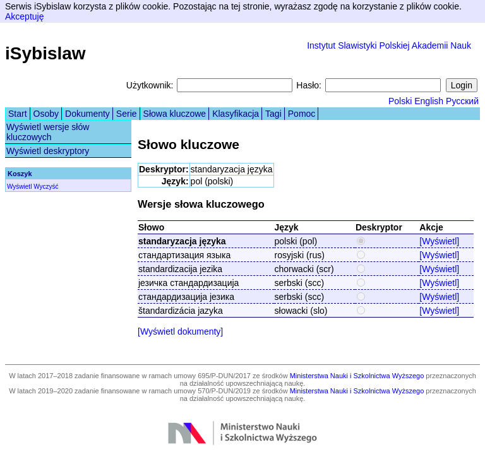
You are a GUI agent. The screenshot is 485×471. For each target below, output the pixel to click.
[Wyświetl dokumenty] (180, 331)
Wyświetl (19, 186)
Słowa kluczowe (175, 114)
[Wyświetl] (439, 241)
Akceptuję (24, 16)
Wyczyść (45, 186)
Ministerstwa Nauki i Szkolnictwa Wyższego (357, 375)
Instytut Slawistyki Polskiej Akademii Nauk (389, 45)
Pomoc (302, 114)
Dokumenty (87, 114)
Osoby (46, 114)
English (428, 101)
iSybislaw (45, 53)
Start (17, 114)
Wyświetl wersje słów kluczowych (47, 132)
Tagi (273, 114)
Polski (400, 101)
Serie (126, 114)
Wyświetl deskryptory (47, 151)
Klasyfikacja (235, 114)
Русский (462, 101)
